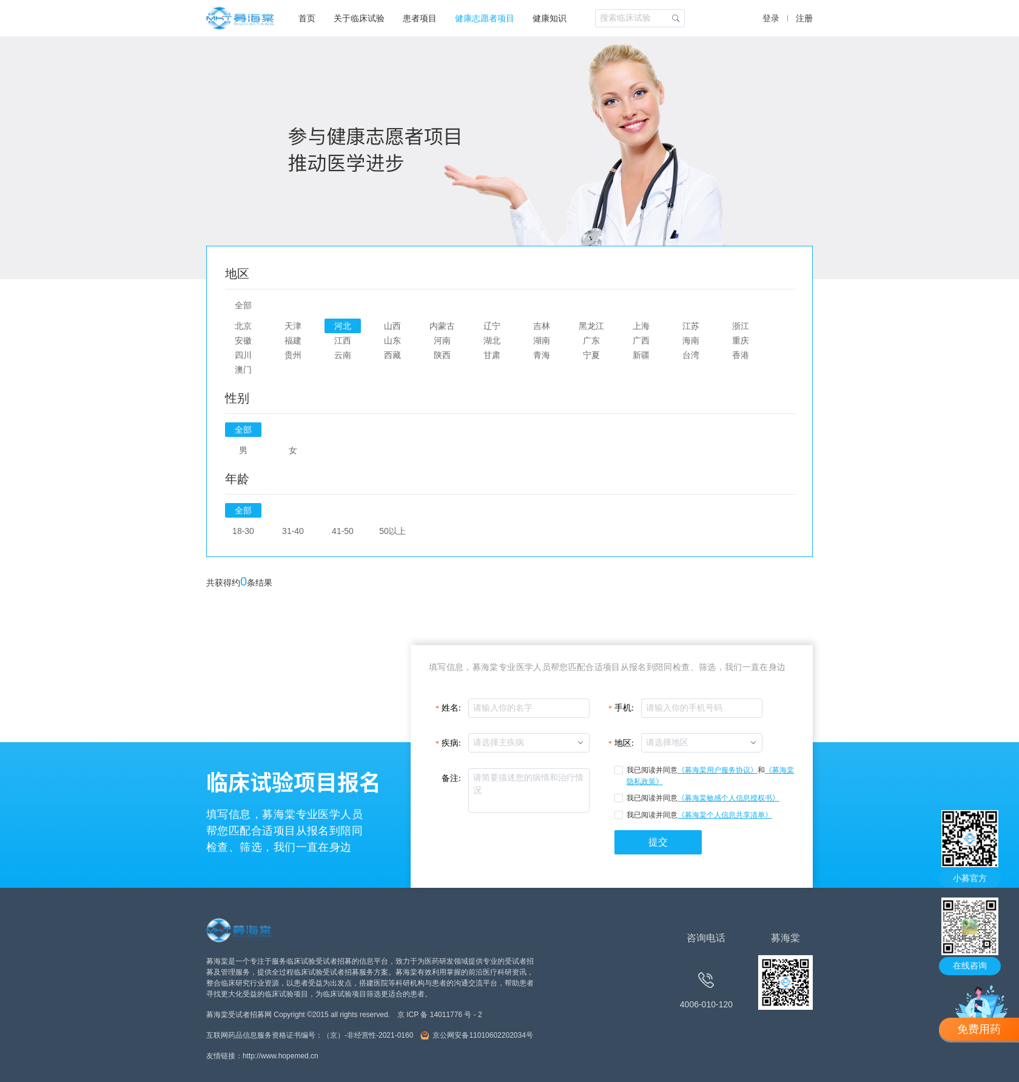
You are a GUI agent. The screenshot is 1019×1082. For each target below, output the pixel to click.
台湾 (691, 355)
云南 (343, 355)
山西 (392, 326)
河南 (442, 340)
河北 (343, 326)
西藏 (392, 355)
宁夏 (591, 355)
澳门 (243, 369)
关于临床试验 (359, 18)
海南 (691, 340)
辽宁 (492, 326)
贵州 (293, 355)
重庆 (741, 340)
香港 (741, 355)
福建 (293, 340)
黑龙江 (591, 326)
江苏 (691, 326)
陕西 (442, 355)
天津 (293, 326)
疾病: (451, 743)
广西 (641, 340)
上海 (641, 326)
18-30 (243, 531)
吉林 (542, 326)
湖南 (542, 340)
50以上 (392, 531)
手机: (624, 707)
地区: (624, 743)
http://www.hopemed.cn (280, 1056)
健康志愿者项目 (484, 18)
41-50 (342, 531)
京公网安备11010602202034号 (482, 1035)
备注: (451, 778)
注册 (804, 18)
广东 (591, 340)
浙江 (741, 326)
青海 (542, 355)
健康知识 (550, 18)
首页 (306, 18)
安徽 (243, 340)
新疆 (641, 355)
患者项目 (420, 18)
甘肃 (492, 355)
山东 (392, 340)
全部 (243, 305)
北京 (243, 326)
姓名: (451, 707)
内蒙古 (442, 326)
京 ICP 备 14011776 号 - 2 (439, 1014)
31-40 (293, 531)
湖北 (492, 340)
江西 (343, 340)
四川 (243, 355)
